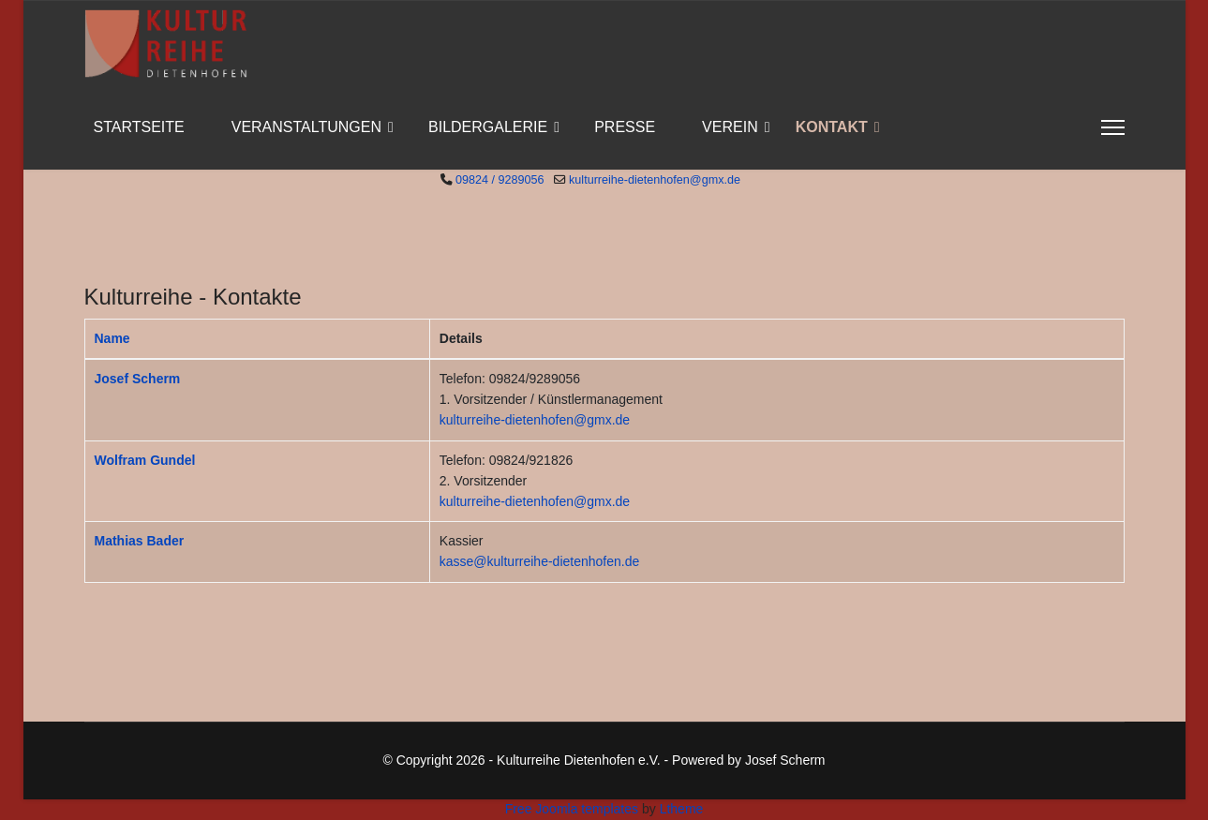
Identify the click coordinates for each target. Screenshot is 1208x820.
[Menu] (1113, 127)
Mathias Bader (140, 540)
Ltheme (682, 808)
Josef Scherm (138, 378)
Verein (730, 127)
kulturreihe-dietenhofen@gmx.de (654, 179)
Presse (624, 127)
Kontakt (832, 127)
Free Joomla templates (571, 808)
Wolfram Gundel (145, 460)
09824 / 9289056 (499, 179)
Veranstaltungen (306, 127)
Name (112, 338)
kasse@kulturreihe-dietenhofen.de (539, 561)
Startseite (139, 127)
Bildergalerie (487, 127)
